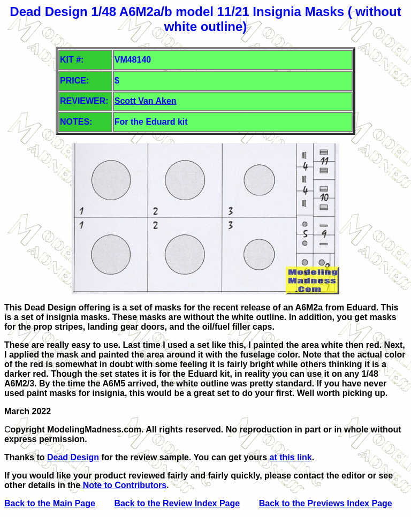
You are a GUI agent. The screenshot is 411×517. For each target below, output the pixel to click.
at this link (291, 457)
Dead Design (73, 457)
